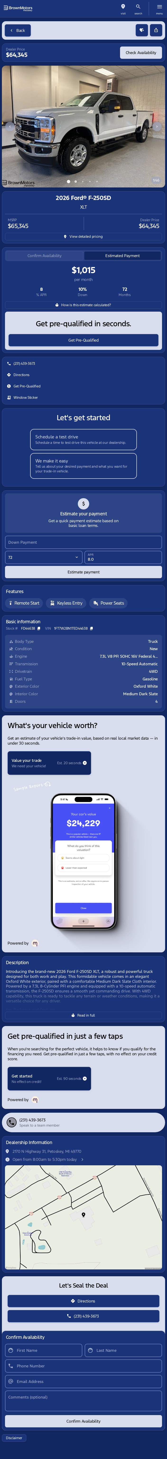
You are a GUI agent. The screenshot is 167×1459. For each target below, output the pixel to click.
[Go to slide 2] (76, 181)
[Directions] (18, 375)
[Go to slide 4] (90, 181)
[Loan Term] (44, 557)
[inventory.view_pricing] (83, 236)
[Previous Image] (10, 126)
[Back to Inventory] (18, 30)
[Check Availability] (141, 53)
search (138, 13)
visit (123, 13)
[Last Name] (123, 1350)
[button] (123, 8)
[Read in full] (83, 1015)
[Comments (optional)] (83, 1401)
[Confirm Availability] (83, 1421)
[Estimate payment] (83, 572)
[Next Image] (157, 126)
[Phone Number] (83, 1366)
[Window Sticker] (23, 397)
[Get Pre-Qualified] (83, 340)
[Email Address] (83, 1381)
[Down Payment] (83, 542)
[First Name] (43, 1350)
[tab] (44, 255)
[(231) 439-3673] (21, 363)
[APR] (123, 557)
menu (159, 13)
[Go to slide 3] (83, 181)
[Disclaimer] (14, 1438)
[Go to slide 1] (68, 181)
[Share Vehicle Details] (156, 30)
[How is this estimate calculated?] (83, 305)
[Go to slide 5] (97, 181)
